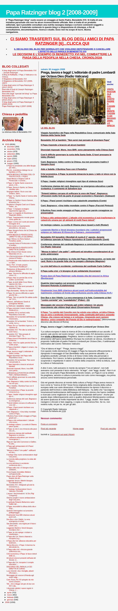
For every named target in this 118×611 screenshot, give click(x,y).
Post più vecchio (108, 428)
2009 (7, 144)
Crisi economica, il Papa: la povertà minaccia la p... (19, 391)
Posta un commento (49, 424)
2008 (7, 602)
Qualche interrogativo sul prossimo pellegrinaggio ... (19, 512)
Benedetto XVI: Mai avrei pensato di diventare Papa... (20, 287)
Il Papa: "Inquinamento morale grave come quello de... (20, 218)
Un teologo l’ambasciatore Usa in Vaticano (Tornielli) (19, 490)
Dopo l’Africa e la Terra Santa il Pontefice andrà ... (18, 240)
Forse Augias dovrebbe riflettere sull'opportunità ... (18, 473)
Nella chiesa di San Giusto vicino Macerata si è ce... (18, 253)
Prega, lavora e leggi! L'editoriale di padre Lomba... (19, 352)
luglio (9, 159)
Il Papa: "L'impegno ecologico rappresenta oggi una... (17, 210)
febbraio (10, 597)
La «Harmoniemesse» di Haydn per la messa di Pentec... (20, 257)
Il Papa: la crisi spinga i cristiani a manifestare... (19, 533)
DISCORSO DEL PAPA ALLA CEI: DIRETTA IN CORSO (19, 568)
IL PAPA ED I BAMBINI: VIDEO (18, 306)
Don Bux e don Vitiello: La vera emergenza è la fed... (18, 520)
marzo (10, 595)
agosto (10, 156)
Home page (78, 428)
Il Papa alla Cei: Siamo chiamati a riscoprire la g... (19, 537)
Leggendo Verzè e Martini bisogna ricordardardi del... (19, 481)
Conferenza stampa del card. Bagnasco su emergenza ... (21, 400)
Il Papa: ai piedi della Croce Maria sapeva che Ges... (19, 283)
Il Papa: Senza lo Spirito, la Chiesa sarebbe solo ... (19, 188)
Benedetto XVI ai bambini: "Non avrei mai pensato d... (20, 361)
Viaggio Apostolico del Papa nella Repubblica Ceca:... (19, 357)
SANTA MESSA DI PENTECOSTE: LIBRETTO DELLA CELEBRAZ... (20, 236)
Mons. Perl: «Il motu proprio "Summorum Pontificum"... (17, 266)
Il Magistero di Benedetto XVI (14, 79)
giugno (10, 161)
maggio (10, 163)
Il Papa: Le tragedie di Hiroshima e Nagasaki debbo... (19, 214)
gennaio (10, 600)
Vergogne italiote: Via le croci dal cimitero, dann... (18, 192)
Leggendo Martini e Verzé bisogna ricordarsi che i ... (19, 529)
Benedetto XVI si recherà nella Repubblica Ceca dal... (18, 314)
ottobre (10, 151)
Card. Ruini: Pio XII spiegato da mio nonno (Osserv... (20, 581)
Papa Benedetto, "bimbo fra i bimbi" (20, 291)
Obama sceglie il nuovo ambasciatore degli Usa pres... (20, 499)
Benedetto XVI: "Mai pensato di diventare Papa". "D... (18, 335)
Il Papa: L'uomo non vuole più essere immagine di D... (20, 223)
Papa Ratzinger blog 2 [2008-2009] (51, 12)
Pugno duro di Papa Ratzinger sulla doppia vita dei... (19, 477)
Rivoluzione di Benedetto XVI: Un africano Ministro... (19, 270)
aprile (9, 593)
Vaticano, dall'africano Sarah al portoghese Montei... (18, 303)
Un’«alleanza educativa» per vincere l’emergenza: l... (20, 438)
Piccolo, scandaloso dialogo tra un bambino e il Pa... (19, 171)
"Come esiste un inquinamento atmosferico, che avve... (18, 227)
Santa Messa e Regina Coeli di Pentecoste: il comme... (18, 180)
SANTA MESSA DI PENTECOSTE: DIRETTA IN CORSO (19, 249)
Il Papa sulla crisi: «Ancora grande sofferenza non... (19, 550)
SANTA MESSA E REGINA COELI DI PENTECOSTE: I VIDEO (20, 175)
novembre (11, 149)
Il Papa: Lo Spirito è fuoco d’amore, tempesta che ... (19, 201)
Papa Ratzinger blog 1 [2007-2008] (17, 106)
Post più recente (48, 428)
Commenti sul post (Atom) (62, 434)
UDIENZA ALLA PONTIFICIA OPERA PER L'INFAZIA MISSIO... (20, 374)
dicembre (11, 147)
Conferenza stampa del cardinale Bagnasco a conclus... (19, 434)
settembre (11, 154)
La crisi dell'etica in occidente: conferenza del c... (17, 464)
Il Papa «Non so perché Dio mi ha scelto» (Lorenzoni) (19, 279)
